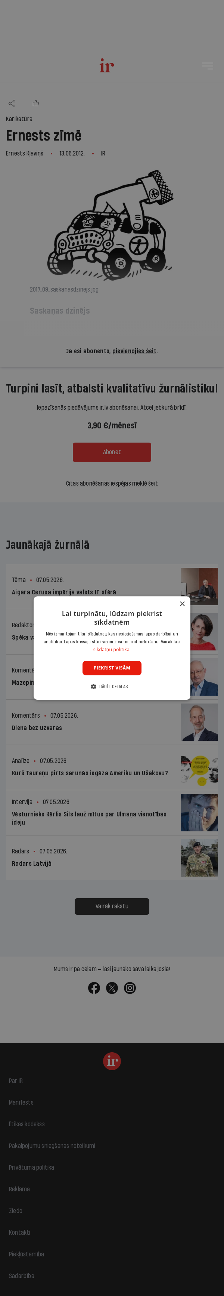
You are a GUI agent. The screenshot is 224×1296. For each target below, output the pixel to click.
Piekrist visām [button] (112, 668)
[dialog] (112, 648)
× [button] (182, 604)
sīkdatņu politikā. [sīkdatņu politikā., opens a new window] (112, 649)
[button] (112, 686)
